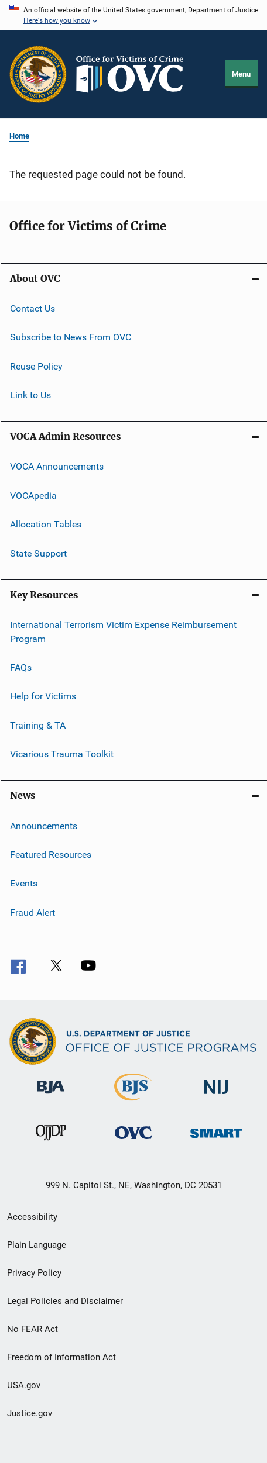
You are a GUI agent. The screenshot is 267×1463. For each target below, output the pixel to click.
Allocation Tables (45, 524)
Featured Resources (50, 854)
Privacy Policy (34, 1273)
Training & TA (38, 725)
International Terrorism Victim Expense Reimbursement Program (123, 631)
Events (23, 883)
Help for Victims (43, 696)
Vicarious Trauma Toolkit (62, 754)
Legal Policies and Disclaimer (65, 1301)
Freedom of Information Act (61, 1357)
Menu (241, 74)
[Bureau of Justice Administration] (50, 1096)
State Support (38, 552)
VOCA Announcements (57, 466)
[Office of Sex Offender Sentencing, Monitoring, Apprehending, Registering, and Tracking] (216, 1140)
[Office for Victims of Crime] (133, 1141)
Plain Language (36, 1245)
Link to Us (30, 395)
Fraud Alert (32, 911)
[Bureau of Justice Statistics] (133, 1103)
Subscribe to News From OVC (70, 337)
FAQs (21, 667)
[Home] (134, 74)
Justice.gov (29, 1413)
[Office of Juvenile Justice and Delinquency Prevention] (51, 1143)
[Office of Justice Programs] (38, 74)
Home (19, 136)
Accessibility (32, 1217)
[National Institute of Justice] (216, 1096)
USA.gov (23, 1385)
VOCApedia (33, 495)
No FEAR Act (32, 1329)
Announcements (43, 825)
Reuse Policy (36, 366)
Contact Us (32, 308)
